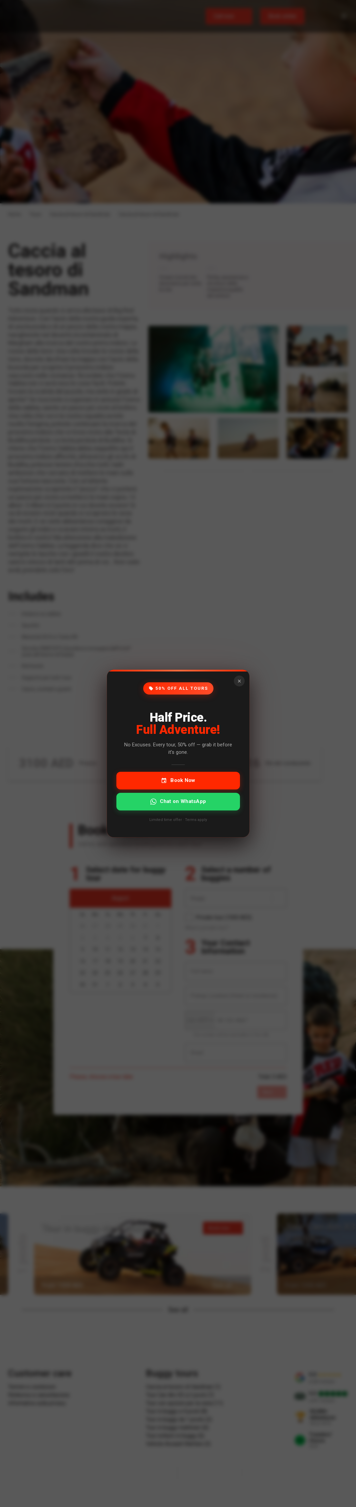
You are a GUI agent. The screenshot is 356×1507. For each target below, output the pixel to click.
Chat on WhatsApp (178, 801)
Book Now (178, 780)
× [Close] (239, 681)
